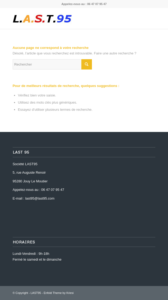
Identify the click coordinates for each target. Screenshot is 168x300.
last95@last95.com (39, 198)
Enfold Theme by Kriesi (59, 292)
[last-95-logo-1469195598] (70, 18)
